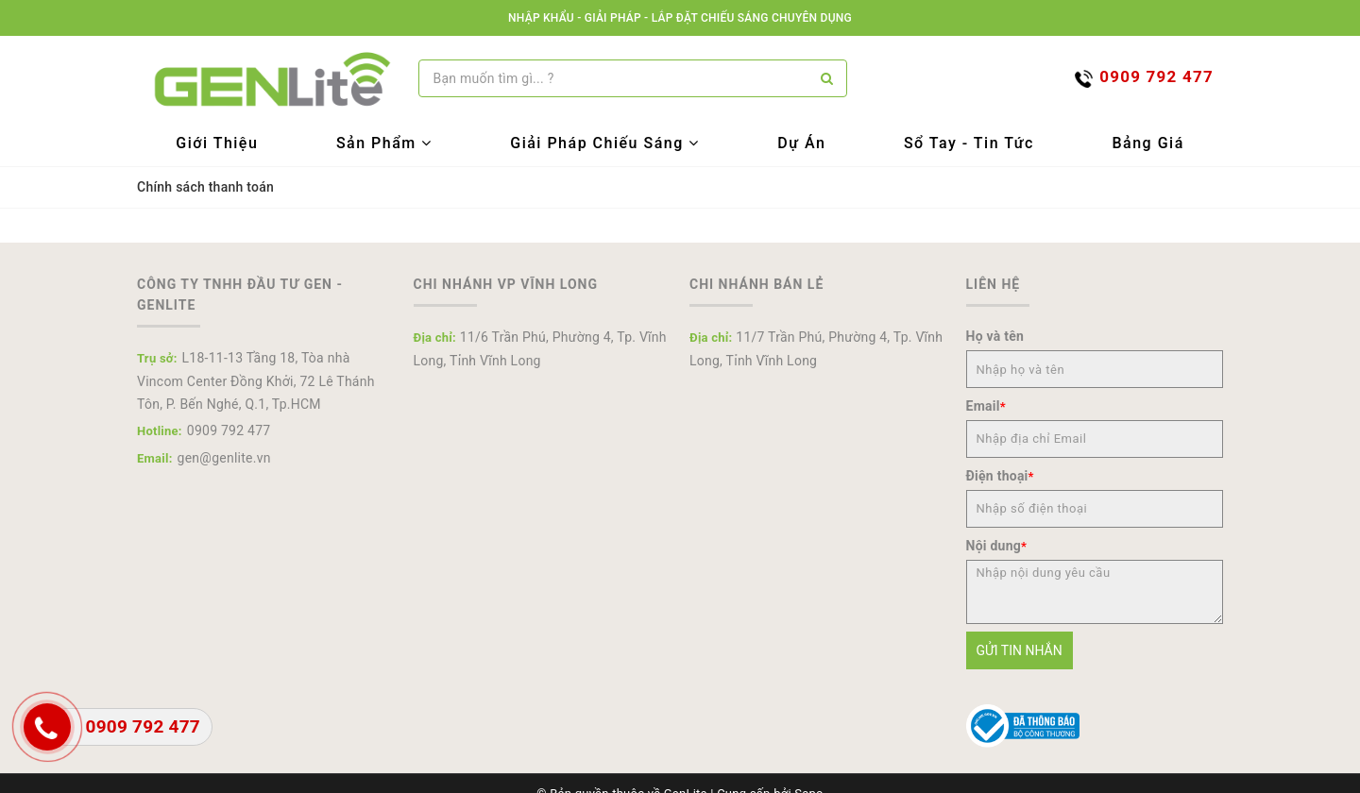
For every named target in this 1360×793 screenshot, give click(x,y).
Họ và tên (995, 336)
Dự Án (801, 143)
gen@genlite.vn (224, 457)
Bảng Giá (1147, 143)
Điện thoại (1000, 475)
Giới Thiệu (217, 143)
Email (986, 405)
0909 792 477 (229, 430)
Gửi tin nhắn (1019, 650)
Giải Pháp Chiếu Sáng (604, 143)
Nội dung (997, 545)
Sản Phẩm (384, 143)
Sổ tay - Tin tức (969, 143)
